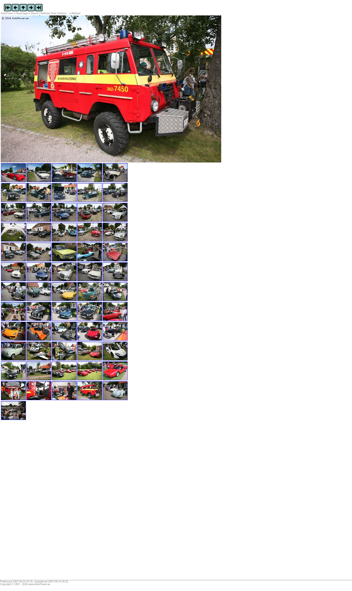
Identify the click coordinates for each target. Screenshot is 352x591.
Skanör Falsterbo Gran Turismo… (50, 13)
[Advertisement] (31, 501)
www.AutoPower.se (39, 584)
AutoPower (7, 13)
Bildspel (76, 13)
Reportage (22, 13)
